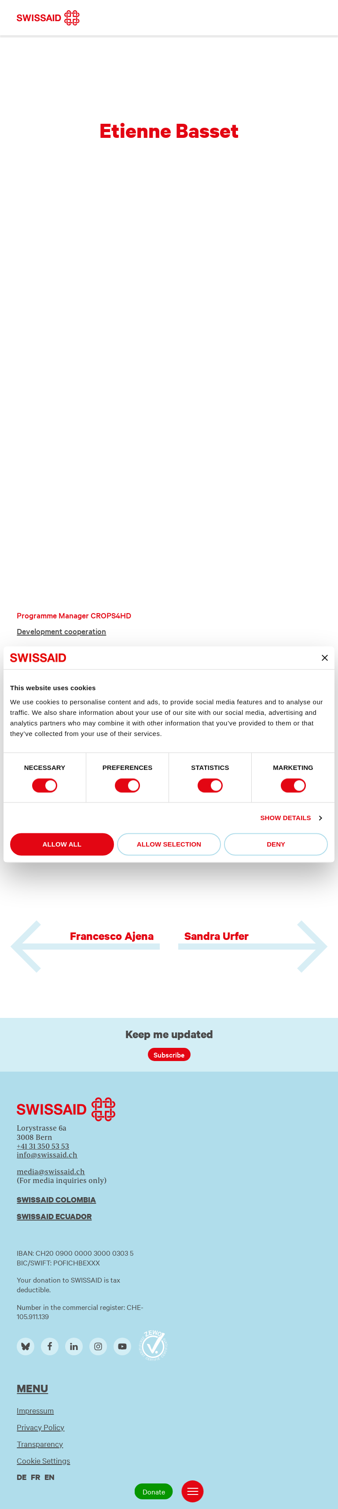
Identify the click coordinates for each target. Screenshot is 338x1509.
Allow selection (169, 844)
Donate (154, 1491)
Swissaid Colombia (56, 1200)
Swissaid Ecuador (54, 1216)
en (49, 1477)
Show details (285, 817)
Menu (32, 1388)
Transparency (40, 1444)
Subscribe (169, 1054)
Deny (276, 844)
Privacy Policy (40, 1427)
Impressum (35, 1410)
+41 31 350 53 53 (43, 1146)
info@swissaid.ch (47, 1154)
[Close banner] (325, 658)
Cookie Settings (43, 1460)
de (21, 1477)
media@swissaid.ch (51, 1171)
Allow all (61, 844)
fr (35, 1477)
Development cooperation (61, 631)
